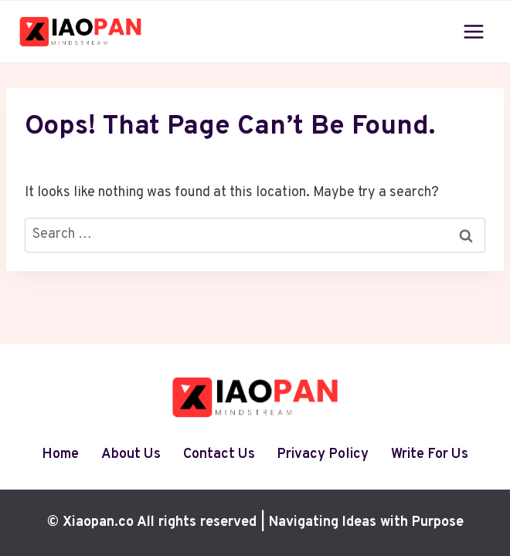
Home (60, 454)
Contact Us (219, 454)
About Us (131, 454)
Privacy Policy (323, 454)
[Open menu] (473, 31)
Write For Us (429, 454)
